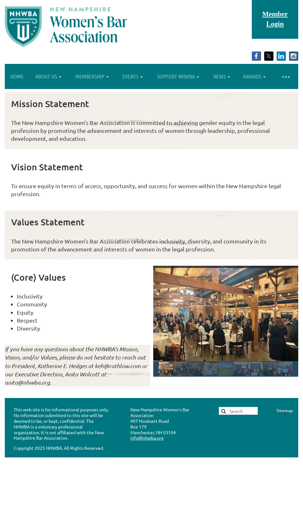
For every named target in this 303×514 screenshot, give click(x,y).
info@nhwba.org (146, 438)
